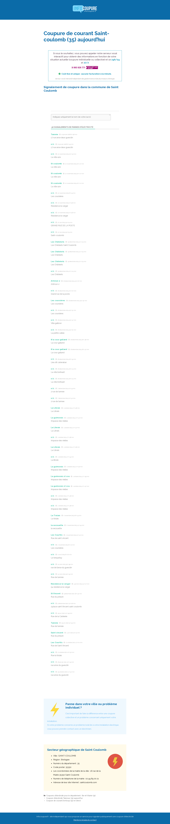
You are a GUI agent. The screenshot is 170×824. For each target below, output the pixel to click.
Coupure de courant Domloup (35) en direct (63, 801)
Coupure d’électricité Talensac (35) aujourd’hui (64, 798)
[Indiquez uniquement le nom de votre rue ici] (81, 117)
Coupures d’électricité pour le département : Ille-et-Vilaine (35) (71, 796)
